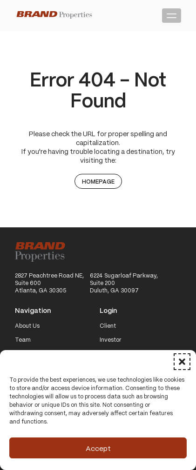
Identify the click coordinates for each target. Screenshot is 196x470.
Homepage (98, 181)
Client (108, 326)
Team (23, 340)
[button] (182, 361)
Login (108, 310)
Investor (111, 340)
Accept (98, 448)
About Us (27, 326)
